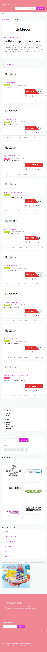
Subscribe (24, 440)
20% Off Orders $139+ (11, 229)
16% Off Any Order (10, 119)
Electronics (8, 556)
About (4, 646)
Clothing (7, 551)
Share (19, 101)
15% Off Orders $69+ (11, 302)
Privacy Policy (24, 646)
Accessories (8, 546)
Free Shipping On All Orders (13, 192)
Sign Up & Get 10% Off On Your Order (16, 375)
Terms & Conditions (13, 646)
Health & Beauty (10, 541)
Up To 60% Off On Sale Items (13, 156)
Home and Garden (10, 536)
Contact (33, 646)
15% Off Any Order (10, 266)
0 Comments (38, 101)
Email (25, 101)
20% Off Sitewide (10, 82)
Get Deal (33, 165)
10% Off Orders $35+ (11, 339)
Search (40, 8)
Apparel (7, 531)
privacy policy (38, 630)
